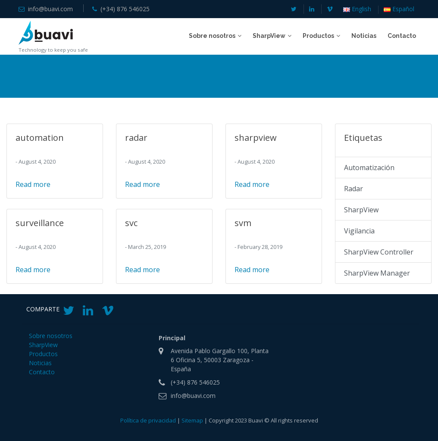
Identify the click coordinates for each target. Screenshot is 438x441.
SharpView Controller (378, 252)
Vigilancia (359, 231)
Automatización (369, 167)
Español (399, 9)
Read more (33, 184)
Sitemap (192, 420)
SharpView (361, 209)
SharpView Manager (377, 273)
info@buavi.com (50, 9)
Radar (353, 188)
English (357, 9)
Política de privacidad (148, 420)
